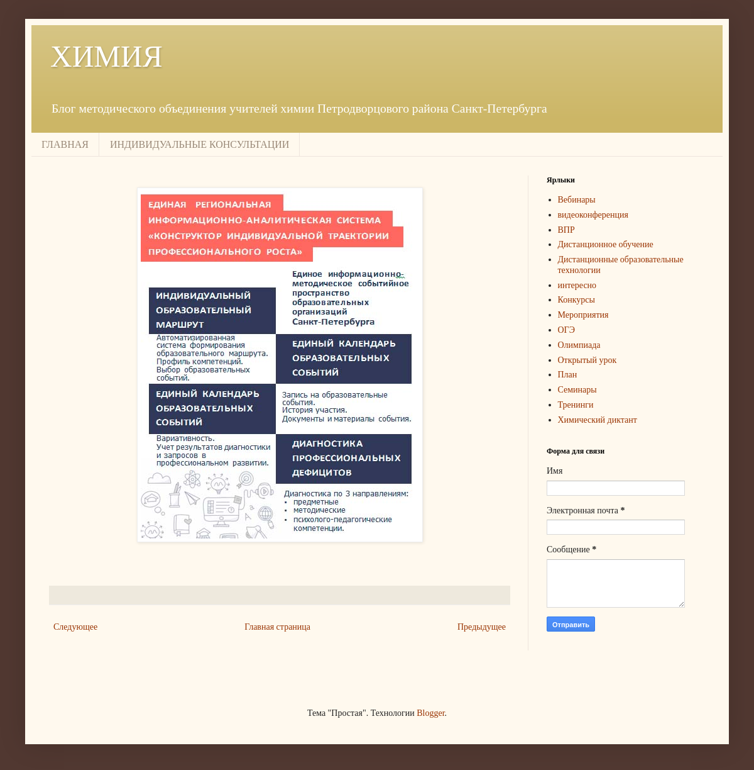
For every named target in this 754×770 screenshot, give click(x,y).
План (567, 374)
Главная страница (277, 627)
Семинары (577, 389)
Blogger (430, 713)
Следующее (75, 627)
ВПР (566, 230)
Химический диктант (597, 420)
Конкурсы (576, 299)
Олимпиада (579, 345)
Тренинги (576, 405)
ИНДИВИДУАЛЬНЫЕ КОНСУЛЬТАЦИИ (199, 144)
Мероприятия (583, 315)
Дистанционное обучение (605, 244)
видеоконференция (593, 215)
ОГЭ (566, 330)
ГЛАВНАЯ (65, 144)
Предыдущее (481, 627)
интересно (577, 285)
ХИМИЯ (106, 56)
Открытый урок (587, 360)
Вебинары (577, 199)
